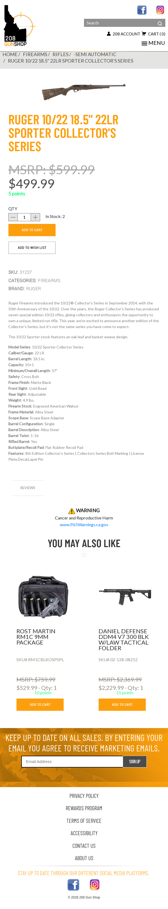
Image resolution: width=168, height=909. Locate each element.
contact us (84, 845)
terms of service (84, 820)
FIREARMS (35, 54)
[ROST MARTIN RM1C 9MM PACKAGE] (42, 596)
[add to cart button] (44, 705)
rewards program (84, 808)
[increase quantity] (35, 217)
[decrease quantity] (13, 217)
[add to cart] (32, 230)
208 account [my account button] (123, 33)
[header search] (160, 19)
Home (10, 54)
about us (84, 858)
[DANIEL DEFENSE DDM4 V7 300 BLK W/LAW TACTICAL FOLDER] (125, 596)
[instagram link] (160, 9)
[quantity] (24, 217)
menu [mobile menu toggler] (153, 43)
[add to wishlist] (32, 248)
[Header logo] (20, 25)
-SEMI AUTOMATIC (95, 54)
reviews (27, 488)
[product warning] (84, 524)
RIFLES (60, 54)
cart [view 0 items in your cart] (153, 33)
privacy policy (84, 795)
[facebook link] (142, 9)
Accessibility (84, 833)
